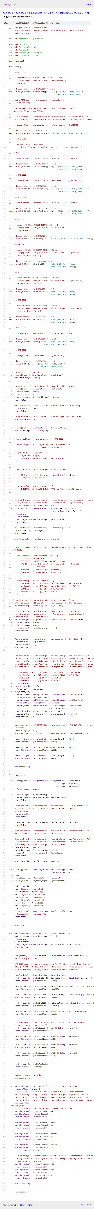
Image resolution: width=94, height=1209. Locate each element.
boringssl (8, 12)
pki (88, 12)
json (89, 1205)
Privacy (23, 1205)
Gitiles (16, 1205)
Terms (30, 1205)
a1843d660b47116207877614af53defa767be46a (55, 12)
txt (82, 1205)
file (57, 23)
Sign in (88, 4)
